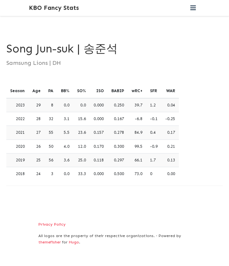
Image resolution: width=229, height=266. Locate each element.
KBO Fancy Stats (54, 7)
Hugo (74, 242)
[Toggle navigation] (193, 8)
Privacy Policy (52, 224)
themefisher (49, 242)
